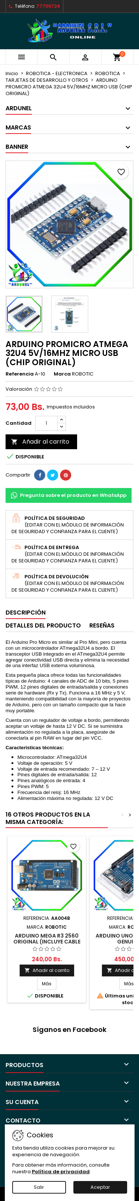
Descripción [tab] (26, 612)
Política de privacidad (61, 1171)
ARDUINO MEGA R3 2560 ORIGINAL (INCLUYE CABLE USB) (46, 941)
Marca (62, 374)
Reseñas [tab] (102, 625)
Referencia (20, 374)
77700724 (48, 6)
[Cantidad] (46, 423)
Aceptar (100, 1187)
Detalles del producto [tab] (43, 625)
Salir (39, 1187)
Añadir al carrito (40, 441)
